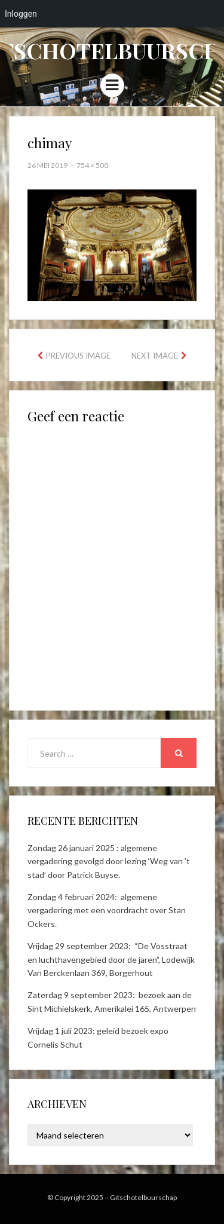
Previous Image (78, 355)
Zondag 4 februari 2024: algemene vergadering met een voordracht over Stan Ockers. (106, 910)
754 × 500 (92, 165)
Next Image (154, 355)
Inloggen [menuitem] (21, 14)
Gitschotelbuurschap (143, 1197)
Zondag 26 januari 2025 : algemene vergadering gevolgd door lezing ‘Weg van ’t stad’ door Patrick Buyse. (108, 861)
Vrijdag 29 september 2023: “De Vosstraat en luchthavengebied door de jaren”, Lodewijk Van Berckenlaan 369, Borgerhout (111, 959)
